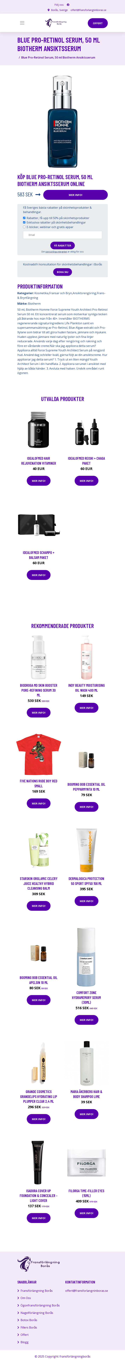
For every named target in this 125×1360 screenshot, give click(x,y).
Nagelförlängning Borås (37, 1313)
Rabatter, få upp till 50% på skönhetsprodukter (58, 218)
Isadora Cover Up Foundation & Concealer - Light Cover (38, 1195)
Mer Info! (75, 195)
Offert (25, 1335)
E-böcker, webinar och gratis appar (50, 227)
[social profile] (68, 4)
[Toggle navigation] (22, 22)
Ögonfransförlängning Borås (40, 1305)
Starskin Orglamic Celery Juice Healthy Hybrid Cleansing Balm (38, 883)
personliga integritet (56, 251)
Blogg (25, 1342)
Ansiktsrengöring (84, 293)
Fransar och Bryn (60, 293)
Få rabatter (62, 245)
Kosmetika (41, 293)
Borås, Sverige (59, 10)
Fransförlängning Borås (37, 1291)
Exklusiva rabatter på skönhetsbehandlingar (56, 222)
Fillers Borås (29, 1327)
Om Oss (26, 1298)
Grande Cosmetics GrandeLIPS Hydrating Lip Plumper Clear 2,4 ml (38, 1096)
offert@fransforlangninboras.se (88, 10)
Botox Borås (29, 1320)
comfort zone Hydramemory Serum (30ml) (86, 997)
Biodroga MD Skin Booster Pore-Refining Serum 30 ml (38, 690)
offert (98, 23)
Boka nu (62, 272)
